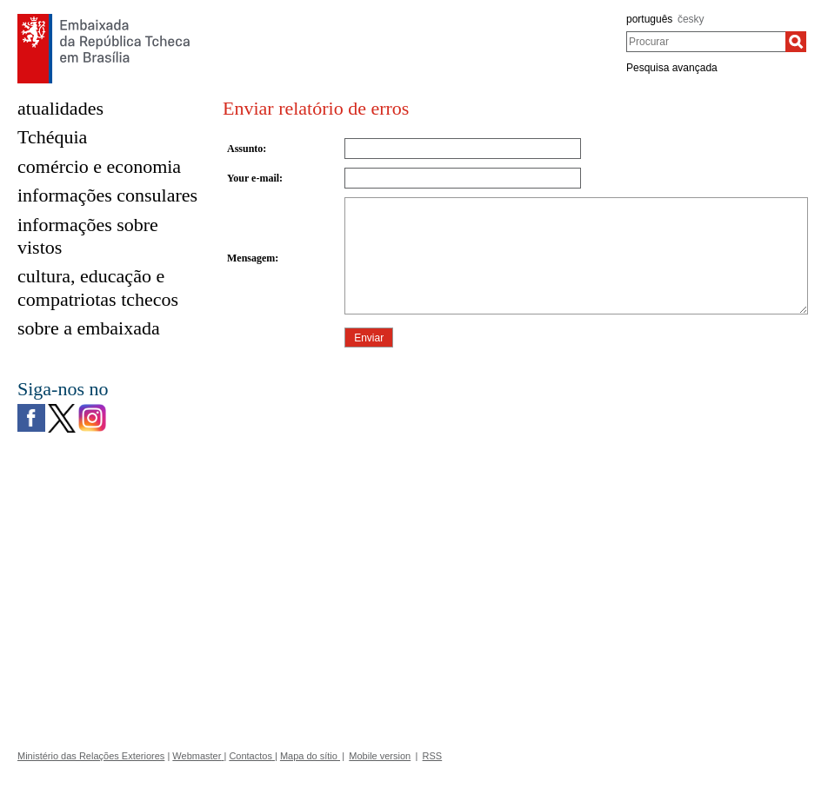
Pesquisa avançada (672, 68)
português (649, 19)
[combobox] (705, 41)
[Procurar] (795, 41)
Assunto (245, 148)
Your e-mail (253, 178)
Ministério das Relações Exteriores (90, 756)
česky (691, 19)
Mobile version (380, 756)
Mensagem (251, 258)
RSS (433, 756)
